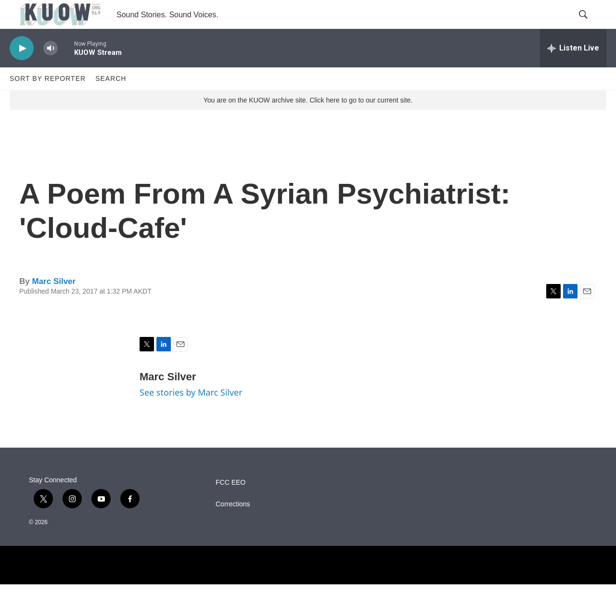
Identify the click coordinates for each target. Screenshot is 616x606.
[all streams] (573, 70)
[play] (21, 70)
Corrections (233, 525)
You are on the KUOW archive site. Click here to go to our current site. (308, 122)
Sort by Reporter (48, 100)
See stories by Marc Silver (191, 414)
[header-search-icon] (591, 25)
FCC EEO (230, 504)
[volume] (50, 70)
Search (110, 100)
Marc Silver (54, 303)
